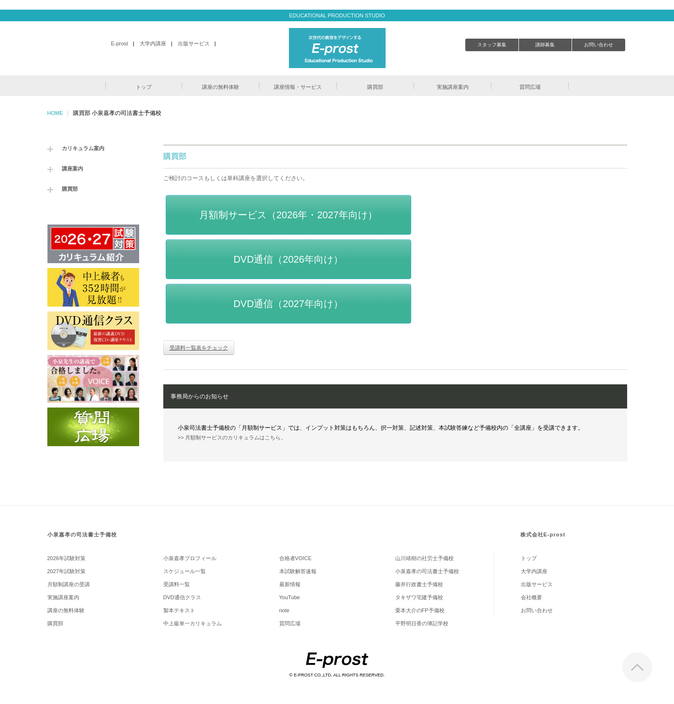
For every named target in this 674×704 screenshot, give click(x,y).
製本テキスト (179, 610)
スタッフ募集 (491, 44)
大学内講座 (153, 43)
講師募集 (545, 44)
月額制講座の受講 (68, 584)
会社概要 (531, 597)
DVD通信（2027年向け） (288, 303)
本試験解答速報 (297, 571)
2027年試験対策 (66, 571)
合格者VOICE (295, 558)
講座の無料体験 (66, 610)
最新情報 (290, 584)
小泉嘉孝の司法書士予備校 (82, 534)
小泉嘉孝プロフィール (189, 558)
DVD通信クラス (182, 597)
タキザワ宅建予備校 (419, 597)
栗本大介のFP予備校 (420, 610)
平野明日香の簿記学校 (421, 623)
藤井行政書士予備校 (419, 584)
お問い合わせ (598, 44)
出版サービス (194, 43)
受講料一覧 (176, 584)
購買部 (70, 189)
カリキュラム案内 (83, 148)
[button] (144, 85)
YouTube (289, 597)
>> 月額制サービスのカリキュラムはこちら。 (232, 437)
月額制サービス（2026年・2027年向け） (288, 215)
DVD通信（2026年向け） (288, 259)
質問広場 (290, 623)
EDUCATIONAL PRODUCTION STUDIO (337, 15)
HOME (55, 113)
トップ (529, 558)
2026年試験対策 (66, 558)
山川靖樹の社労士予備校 (424, 558)
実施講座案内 (63, 597)
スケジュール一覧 (184, 571)
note (284, 610)
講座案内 (72, 168)
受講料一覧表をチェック (199, 348)
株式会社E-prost (543, 534)
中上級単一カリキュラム (192, 623)
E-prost (119, 43)
